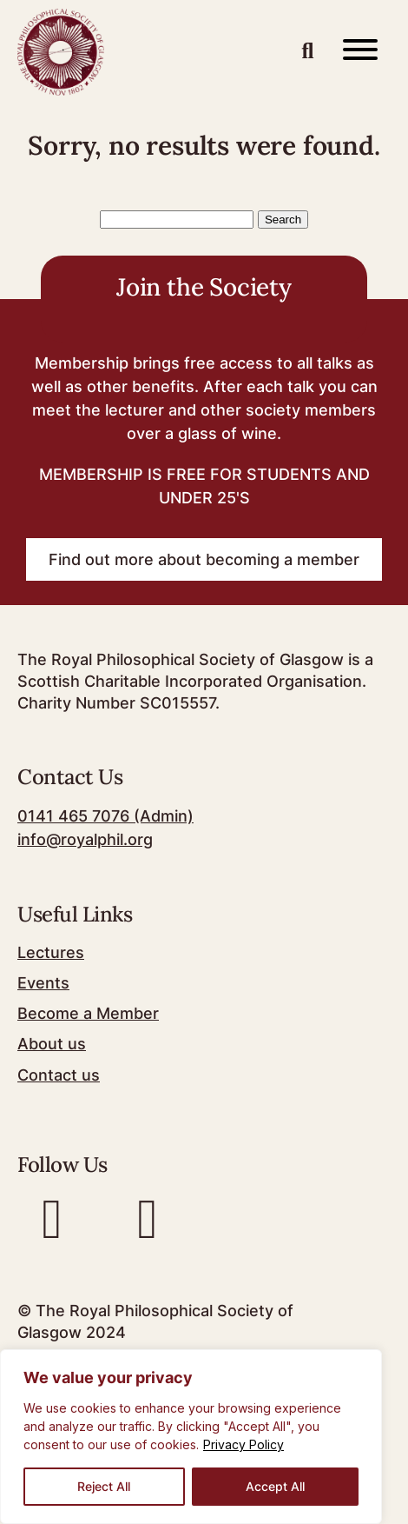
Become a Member (88, 1013)
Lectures (50, 952)
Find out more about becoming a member (204, 559)
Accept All (275, 1486)
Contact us (58, 1075)
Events (43, 983)
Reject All (103, 1486)
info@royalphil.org (85, 839)
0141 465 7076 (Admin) (105, 816)
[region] (191, 1436)
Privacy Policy (243, 1444)
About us (51, 1044)
